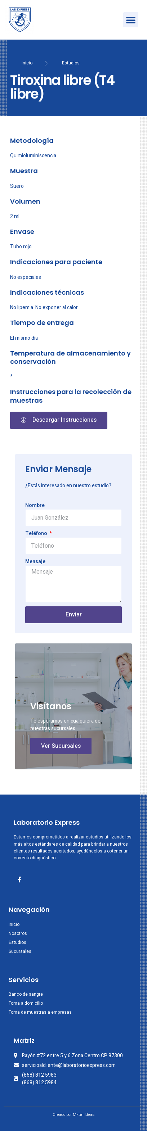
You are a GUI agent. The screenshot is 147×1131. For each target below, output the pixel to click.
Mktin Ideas (83, 1115)
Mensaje (35, 561)
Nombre (35, 505)
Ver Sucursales (61, 746)
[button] (130, 19)
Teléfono (36, 533)
